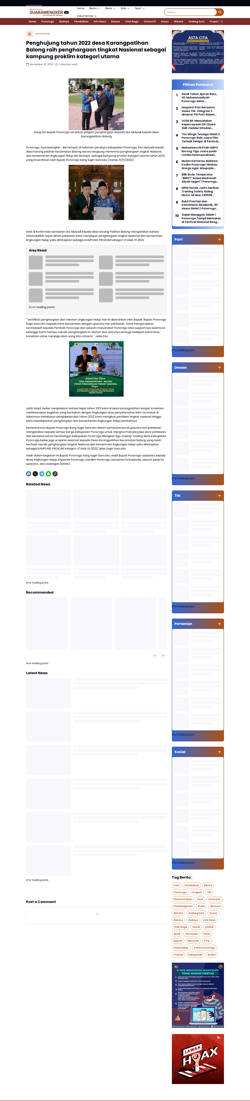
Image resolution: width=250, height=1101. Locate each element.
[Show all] (219, 239)
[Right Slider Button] (220, 21)
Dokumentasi (87, 16)
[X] (35, 473)
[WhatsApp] (48, 473)
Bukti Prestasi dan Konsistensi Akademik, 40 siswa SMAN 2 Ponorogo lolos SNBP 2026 (200, 205)
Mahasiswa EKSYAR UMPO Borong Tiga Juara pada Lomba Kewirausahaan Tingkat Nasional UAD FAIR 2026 (200, 151)
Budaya (64, 21)
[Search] (190, 12)
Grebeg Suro (196, 21)
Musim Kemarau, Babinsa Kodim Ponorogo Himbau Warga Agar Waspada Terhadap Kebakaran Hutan (200, 164)
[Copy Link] (55, 473)
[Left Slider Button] (154, 655)
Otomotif (150, 21)
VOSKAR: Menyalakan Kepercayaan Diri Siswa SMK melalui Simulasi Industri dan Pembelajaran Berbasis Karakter (200, 124)
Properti (215, 21)
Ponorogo (47, 21)
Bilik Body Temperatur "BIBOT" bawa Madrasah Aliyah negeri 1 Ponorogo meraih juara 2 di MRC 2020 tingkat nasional (201, 178)
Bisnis (111, 8)
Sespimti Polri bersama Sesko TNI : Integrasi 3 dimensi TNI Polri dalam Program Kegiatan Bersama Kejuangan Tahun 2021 (201, 111)
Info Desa (100, 21)
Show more (96, 890)
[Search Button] (220, 12)
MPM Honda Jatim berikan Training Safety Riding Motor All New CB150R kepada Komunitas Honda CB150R (200, 191)
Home (80, 8)
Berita (95, 8)
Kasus (165, 21)
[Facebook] (28, 473)
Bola (125, 8)
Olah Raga (132, 21)
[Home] (29, 33)
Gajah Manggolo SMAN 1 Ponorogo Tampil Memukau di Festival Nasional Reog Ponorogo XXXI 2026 (201, 218)
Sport (140, 8)
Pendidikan (81, 21)
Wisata (178, 21)
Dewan (115, 21)
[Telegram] (41, 473)
